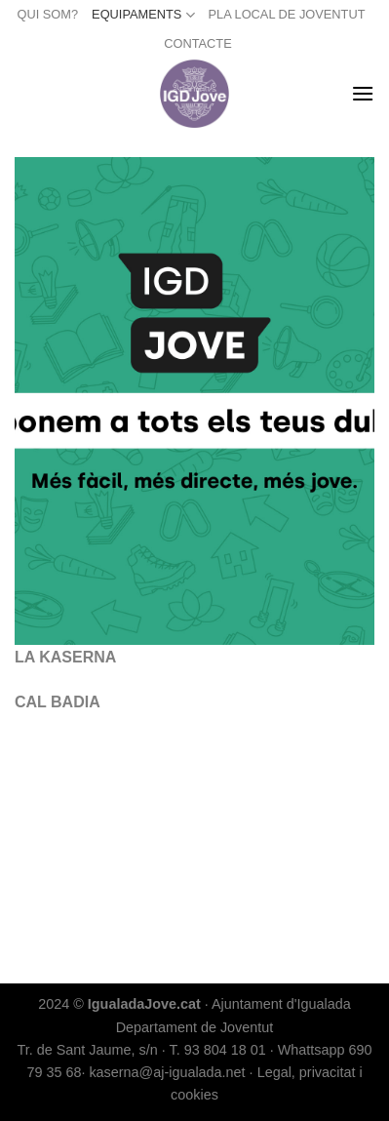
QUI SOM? (48, 14)
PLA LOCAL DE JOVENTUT (287, 14)
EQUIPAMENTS (143, 15)
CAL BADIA (57, 702)
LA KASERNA (65, 657)
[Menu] (362, 93)
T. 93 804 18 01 (217, 1050)
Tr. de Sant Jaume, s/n (87, 1050)
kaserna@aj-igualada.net (167, 1072)
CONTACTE (197, 43)
